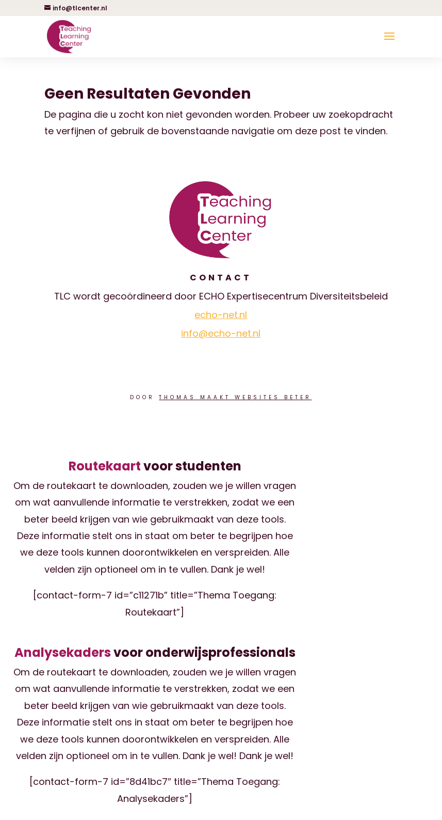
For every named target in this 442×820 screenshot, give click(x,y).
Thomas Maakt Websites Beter (235, 397)
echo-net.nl (220, 314)
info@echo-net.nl (220, 333)
